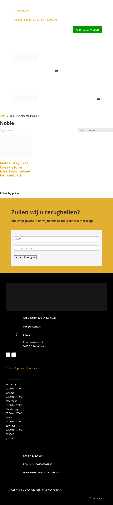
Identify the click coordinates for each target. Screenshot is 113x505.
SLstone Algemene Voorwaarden (23, 368)
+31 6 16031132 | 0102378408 (39, 318)
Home (3, 115)
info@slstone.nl (32, 326)
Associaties (96, 498)
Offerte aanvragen (87, 29)
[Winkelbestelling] (95, 130)
